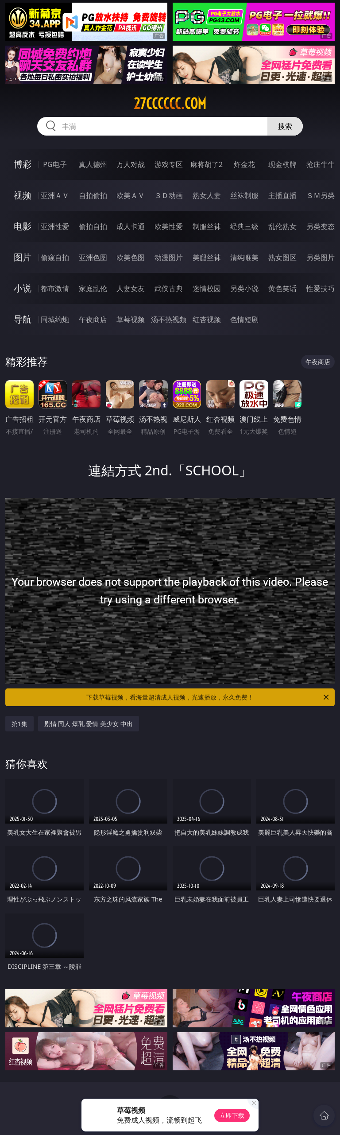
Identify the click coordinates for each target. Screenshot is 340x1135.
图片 (22, 257)
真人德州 (93, 164)
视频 (22, 195)
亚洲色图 (93, 257)
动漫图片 (169, 257)
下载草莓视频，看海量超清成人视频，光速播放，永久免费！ (208, 697)
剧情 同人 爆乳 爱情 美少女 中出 (88, 723)
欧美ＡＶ (130, 195)
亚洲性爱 (55, 226)
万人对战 (130, 164)
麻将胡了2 (206, 164)
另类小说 (244, 288)
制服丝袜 (207, 226)
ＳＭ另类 (320, 195)
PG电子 (54, 164)
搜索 (285, 126)
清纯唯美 (244, 257)
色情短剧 (244, 319)
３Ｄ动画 (169, 195)
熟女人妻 (207, 195)
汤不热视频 (168, 319)
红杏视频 (207, 319)
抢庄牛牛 (320, 164)
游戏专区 (169, 164)
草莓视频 (130, 319)
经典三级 (244, 226)
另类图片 (320, 257)
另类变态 (320, 226)
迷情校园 (207, 288)
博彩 (22, 164)
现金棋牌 (282, 164)
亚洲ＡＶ (55, 195)
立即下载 (232, 1115)
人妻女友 (130, 288)
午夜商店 (93, 319)
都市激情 (55, 288)
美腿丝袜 (207, 257)
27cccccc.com (170, 104)
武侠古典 (169, 288)
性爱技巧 (320, 288)
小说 (22, 288)
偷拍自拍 (93, 226)
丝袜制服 (244, 195)
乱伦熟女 (282, 226)
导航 (22, 319)
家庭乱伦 (93, 288)
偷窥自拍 (55, 257)
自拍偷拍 (93, 195)
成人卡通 (130, 226)
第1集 (19, 723)
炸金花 (244, 164)
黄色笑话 (282, 288)
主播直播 (282, 195)
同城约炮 (55, 319)
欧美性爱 (169, 226)
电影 (22, 226)
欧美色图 (130, 257)
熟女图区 (282, 257)
